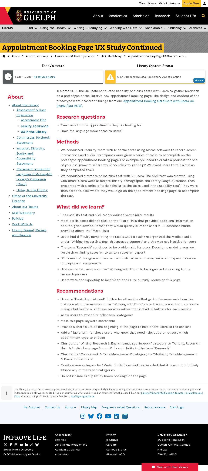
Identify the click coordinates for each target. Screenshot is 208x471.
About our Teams (25, 207)
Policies (17, 218)
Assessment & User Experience (75, 56)
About (71, 407)
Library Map (89, 407)
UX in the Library (111, 56)
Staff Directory (23, 213)
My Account (32, 407)
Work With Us (22, 224)
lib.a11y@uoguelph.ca (82, 396)
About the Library (37, 56)
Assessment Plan (33, 120)
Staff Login (177, 407)
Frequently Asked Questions (121, 407)
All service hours (44, 76)
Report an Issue (155, 407)
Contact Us (52, 407)
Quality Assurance (34, 126)
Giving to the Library (32, 190)
